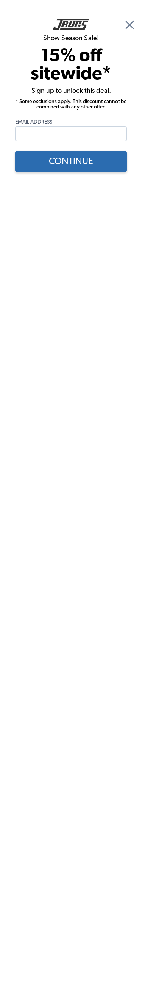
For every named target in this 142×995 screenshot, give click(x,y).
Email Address (33, 122)
